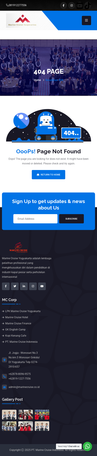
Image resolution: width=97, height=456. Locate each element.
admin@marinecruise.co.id (24, 387)
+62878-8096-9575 (20, 374)
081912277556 (16, 5)
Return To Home (48, 174)
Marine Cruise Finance (18, 323)
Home (37, 80)
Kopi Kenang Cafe (15, 335)
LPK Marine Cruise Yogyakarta (23, 311)
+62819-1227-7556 (20, 378)
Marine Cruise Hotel (16, 317)
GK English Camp (15, 329)
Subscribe (71, 218)
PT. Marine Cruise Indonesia (21, 341)
